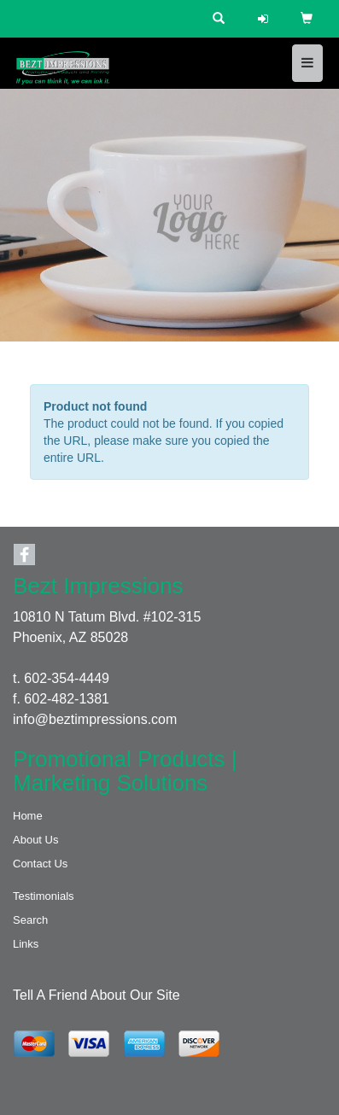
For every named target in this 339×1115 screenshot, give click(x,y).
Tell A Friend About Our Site (96, 995)
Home (28, 815)
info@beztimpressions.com (95, 719)
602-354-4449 (66, 678)
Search (30, 920)
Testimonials (43, 896)
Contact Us (40, 863)
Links (25, 943)
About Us (35, 839)
